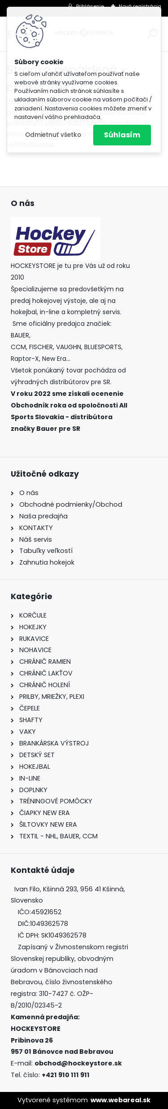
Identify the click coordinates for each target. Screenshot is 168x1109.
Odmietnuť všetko (53, 135)
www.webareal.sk (120, 1100)
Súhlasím (122, 135)
